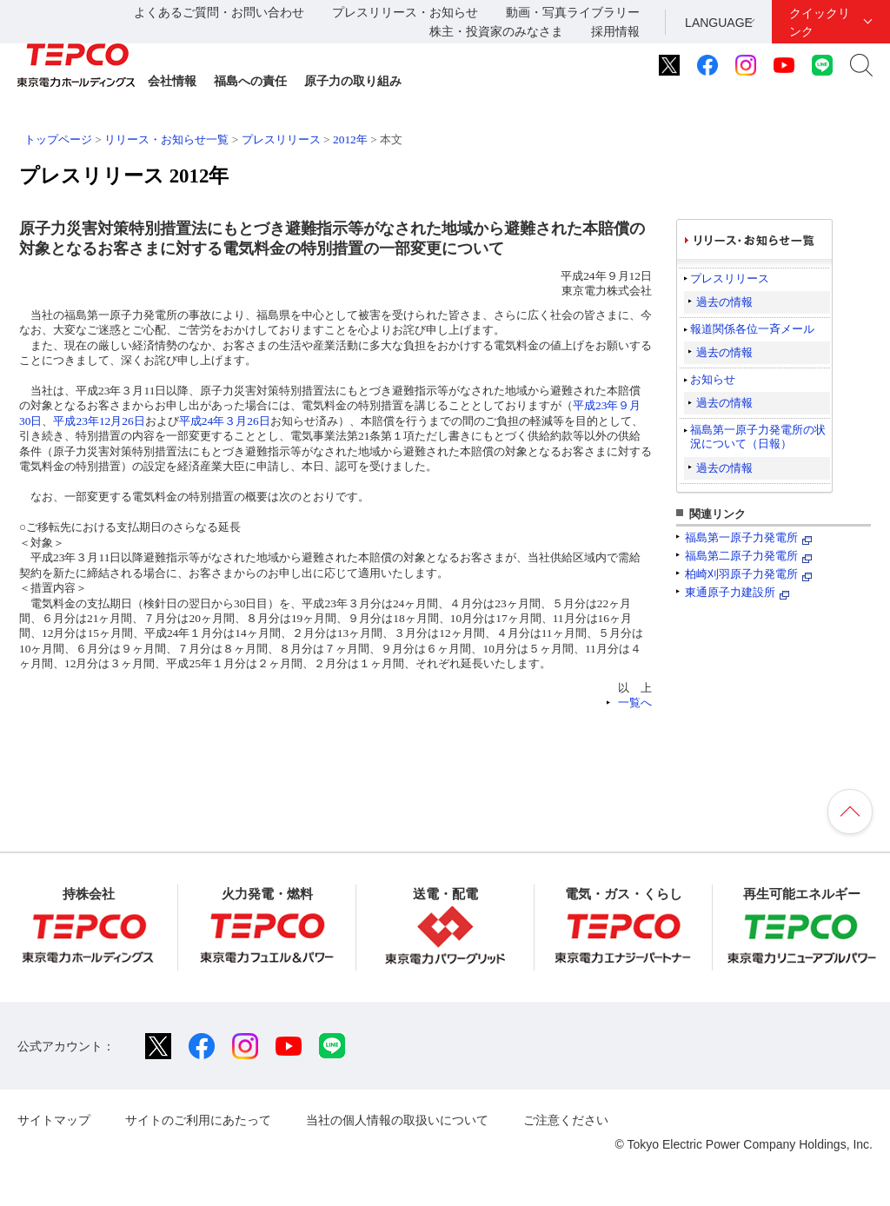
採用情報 (615, 31)
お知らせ (712, 379)
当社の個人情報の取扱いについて (397, 1120)
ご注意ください (565, 1120)
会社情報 (172, 81)
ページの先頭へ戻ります (850, 811)
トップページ (58, 139)
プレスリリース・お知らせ (405, 12)
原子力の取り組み (353, 81)
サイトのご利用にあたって (198, 1120)
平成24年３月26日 (224, 420)
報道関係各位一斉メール (752, 328)
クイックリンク (819, 22)
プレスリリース (281, 139)
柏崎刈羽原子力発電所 (741, 573)
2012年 (350, 139)
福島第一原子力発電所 (741, 537)
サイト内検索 (861, 65)
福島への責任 (250, 81)
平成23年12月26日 (98, 420)
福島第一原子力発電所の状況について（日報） (758, 436)
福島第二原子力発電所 (741, 555)
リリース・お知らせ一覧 (166, 139)
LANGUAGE (719, 23)
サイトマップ (53, 1120)
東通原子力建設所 (730, 592)
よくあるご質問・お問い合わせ (219, 12)
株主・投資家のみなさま (496, 31)
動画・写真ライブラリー (573, 12)
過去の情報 (724, 301)
